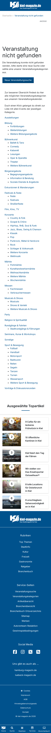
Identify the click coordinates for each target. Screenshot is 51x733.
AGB (25, 699)
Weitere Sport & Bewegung (24, 382)
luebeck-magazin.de (25, 675)
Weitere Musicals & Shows (23, 309)
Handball (14, 352)
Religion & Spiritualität (16, 320)
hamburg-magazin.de (26, 670)
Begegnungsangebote (21, 174)
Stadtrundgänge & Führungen (25, 328)
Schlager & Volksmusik (21, 248)
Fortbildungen (17, 126)
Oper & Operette (18, 158)
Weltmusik (15, 256)
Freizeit (25, 556)
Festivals (14, 200)
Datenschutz (25, 708)
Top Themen (25, 542)
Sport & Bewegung (14, 345)
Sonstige (9, 339)
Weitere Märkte (18, 276)
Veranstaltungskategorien (25, 596)
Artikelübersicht (25, 601)
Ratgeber (25, 566)
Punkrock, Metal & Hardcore (24, 241)
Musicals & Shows (14, 298)
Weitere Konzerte (19, 252)
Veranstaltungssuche (25, 591)
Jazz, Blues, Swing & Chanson (25, 229)
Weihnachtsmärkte (19, 272)
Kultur (25, 551)
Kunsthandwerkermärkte (22, 268)
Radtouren (15, 359)
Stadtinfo (25, 546)
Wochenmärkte (18, 280)
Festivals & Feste (13, 193)
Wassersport (16, 379)
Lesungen (15, 154)
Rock (12, 244)
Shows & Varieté (18, 305)
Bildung (8, 123)
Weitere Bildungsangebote (23, 134)
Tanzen (14, 371)
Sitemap (25, 616)
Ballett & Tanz (17, 142)
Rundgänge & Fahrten (16, 325)
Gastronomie (25, 561)
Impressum (25, 695)
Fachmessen (16, 289)
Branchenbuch (25, 571)
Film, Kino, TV (12, 209)
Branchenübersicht (25, 606)
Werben (26, 621)
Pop (12, 237)
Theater (14, 161)
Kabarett (14, 150)
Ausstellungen (12, 117)
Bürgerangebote (13, 171)
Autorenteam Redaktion (26, 625)
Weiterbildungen (18, 130)
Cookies (25, 691)
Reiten (13, 363)
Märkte (8, 261)
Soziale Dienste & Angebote (24, 182)
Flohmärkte (16, 265)
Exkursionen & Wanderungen (19, 187)
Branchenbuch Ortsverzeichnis (25, 611)
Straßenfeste (16, 203)
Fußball (14, 348)
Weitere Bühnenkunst (21, 165)
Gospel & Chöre (18, 221)
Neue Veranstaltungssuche (18, 80)
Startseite (7, 15)
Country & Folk (17, 218)
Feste (13, 196)
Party (7, 314)
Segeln (13, 367)
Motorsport (16, 356)
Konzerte (9, 214)
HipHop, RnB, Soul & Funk (23, 225)
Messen (8, 285)
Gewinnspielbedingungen (25, 630)
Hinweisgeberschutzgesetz (25, 704)
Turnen (13, 375)
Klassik (13, 233)
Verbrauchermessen (20, 292)
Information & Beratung (22, 178)
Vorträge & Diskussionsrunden (20, 388)
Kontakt (25, 712)
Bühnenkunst (11, 139)
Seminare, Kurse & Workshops (20, 334)
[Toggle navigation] (22, 729)
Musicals (14, 301)
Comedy (14, 146)
